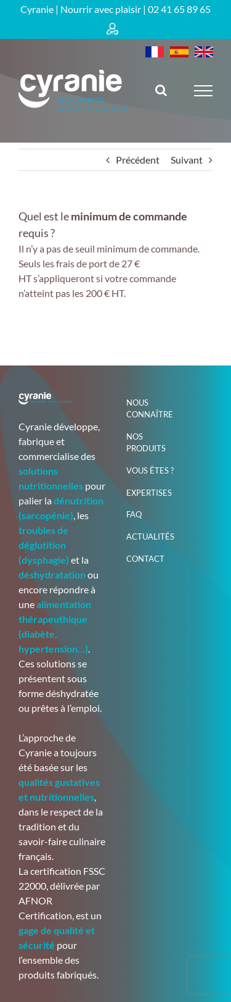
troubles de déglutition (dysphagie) (43, 545)
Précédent (138, 159)
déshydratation (52, 574)
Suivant (187, 159)
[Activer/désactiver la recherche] (161, 90)
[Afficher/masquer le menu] (203, 90)
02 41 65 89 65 (179, 9)
